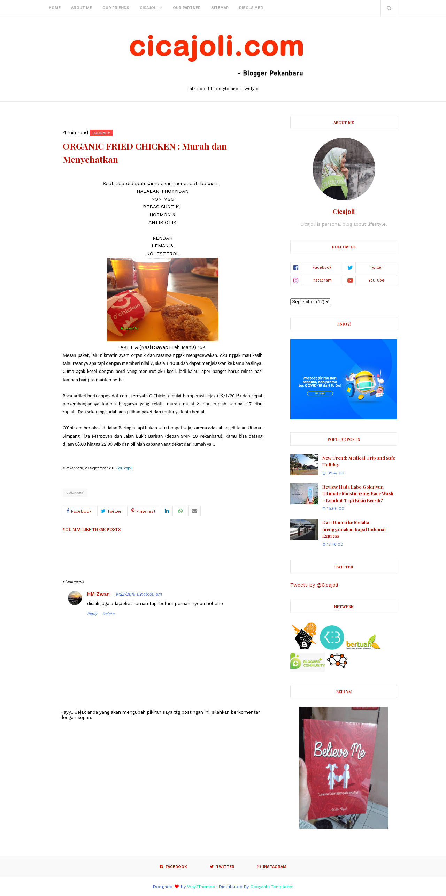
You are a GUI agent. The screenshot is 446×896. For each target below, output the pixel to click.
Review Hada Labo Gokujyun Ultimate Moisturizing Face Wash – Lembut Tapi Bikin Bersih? (357, 493)
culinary (75, 493)
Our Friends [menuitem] (115, 8)
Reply (92, 614)
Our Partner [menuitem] (187, 8)
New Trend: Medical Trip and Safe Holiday (358, 461)
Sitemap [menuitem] (220, 8)
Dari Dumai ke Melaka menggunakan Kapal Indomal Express (354, 529)
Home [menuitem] (55, 8)
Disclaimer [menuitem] (251, 8)
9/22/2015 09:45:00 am (138, 594)
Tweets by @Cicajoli (314, 585)
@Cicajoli (124, 468)
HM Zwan (98, 594)
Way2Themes (201, 886)
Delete (108, 614)
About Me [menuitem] (81, 8)
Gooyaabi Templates (271, 886)
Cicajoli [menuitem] (148, 8)
